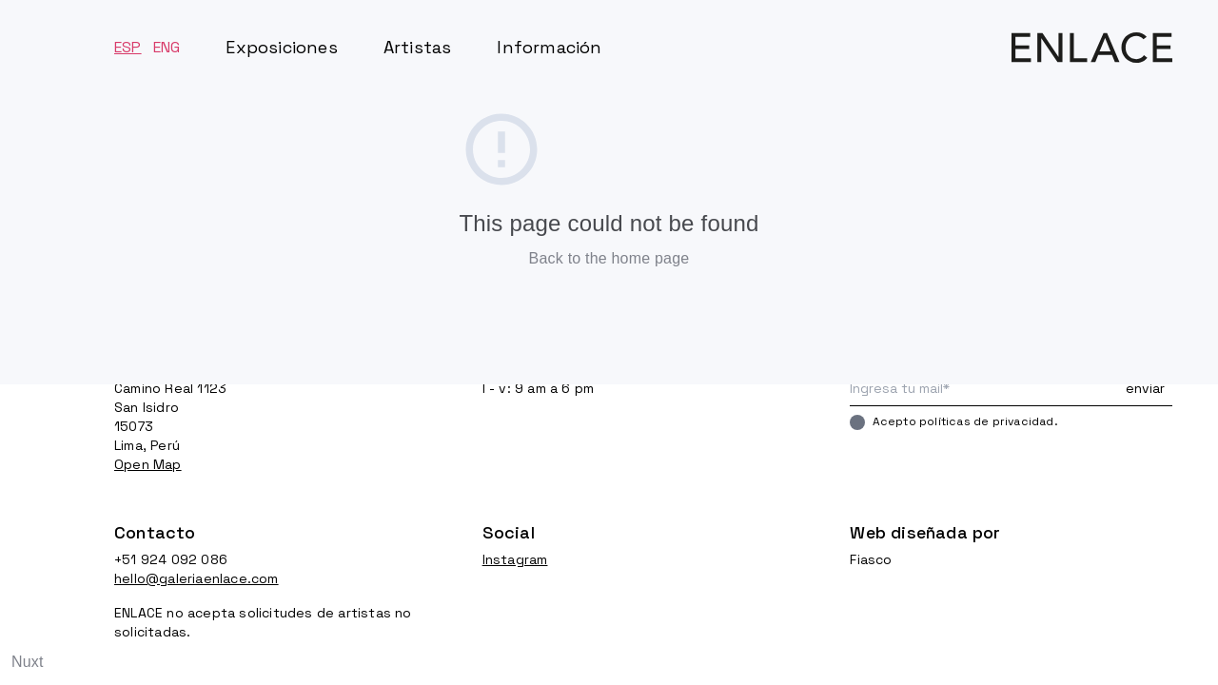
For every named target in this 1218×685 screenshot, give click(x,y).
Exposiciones (281, 47)
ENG (167, 47)
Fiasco (871, 559)
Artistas (417, 47)
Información (549, 47)
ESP (128, 47)
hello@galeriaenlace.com (196, 578)
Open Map (148, 464)
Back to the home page (609, 258)
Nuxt (27, 662)
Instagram (515, 559)
